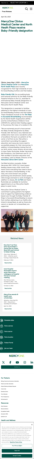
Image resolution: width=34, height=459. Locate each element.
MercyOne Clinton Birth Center (12, 160)
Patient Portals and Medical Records (8, 386)
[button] (31, 8)
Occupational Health (5, 411)
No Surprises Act (4, 399)
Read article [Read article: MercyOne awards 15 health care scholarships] (17, 301)
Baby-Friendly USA (7, 94)
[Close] (32, 426)
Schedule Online (4, 391)
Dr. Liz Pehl (19, 180)
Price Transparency (5, 396)
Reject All (17, 452)
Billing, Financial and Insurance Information (10, 381)
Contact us (17, 367)
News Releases (4, 406)
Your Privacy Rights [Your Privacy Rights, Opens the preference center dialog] (17, 447)
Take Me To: (4, 2)
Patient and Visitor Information (7, 383)
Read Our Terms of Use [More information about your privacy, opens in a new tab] (16, 444)
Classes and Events (5, 423)
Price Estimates (4, 394)
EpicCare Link (4, 416)
